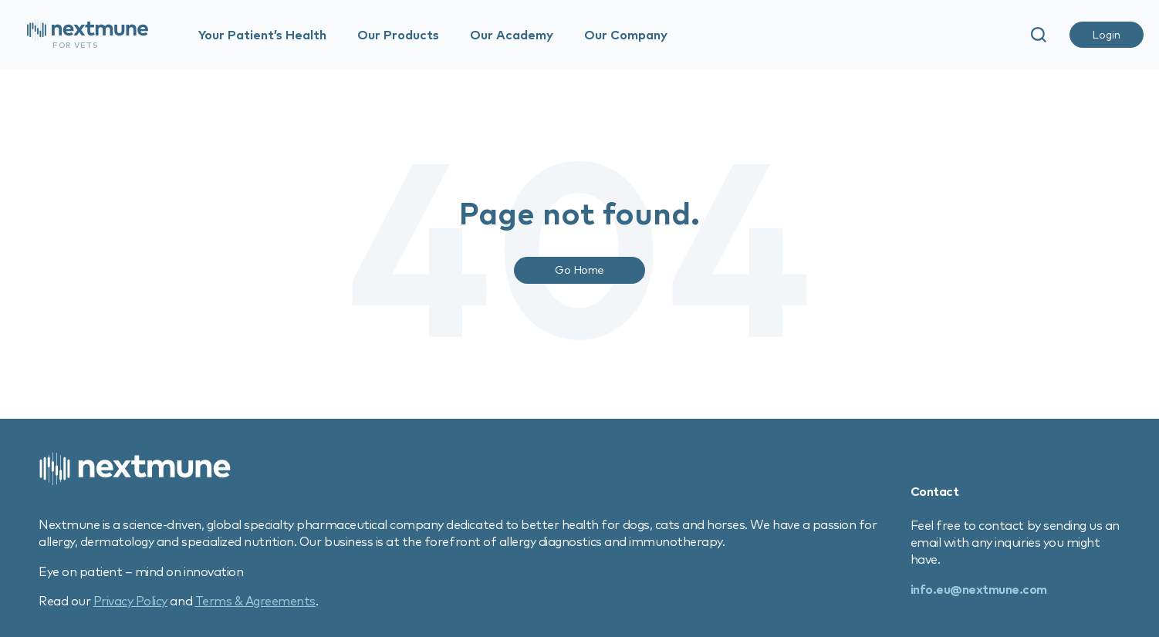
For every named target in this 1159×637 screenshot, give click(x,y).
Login (1106, 34)
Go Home (579, 269)
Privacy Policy (130, 600)
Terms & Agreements (255, 600)
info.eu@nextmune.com (979, 589)
